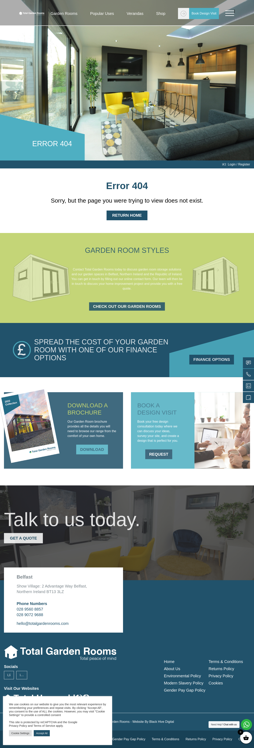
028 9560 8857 (30, 609)
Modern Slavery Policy (183, 683)
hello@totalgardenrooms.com (43, 623)
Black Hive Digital (161, 721)
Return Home (127, 215)
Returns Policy (221, 669)
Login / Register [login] (236, 164)
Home (169, 661)
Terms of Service (44, 725)
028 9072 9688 (30, 615)
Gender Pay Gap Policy (184, 690)
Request (158, 449)
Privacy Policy (221, 676)
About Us (172, 669)
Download (92, 445)
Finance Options (211, 359)
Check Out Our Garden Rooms (127, 306)
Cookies (216, 683)
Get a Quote (23, 534)
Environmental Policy (182, 676)
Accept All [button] (41, 733)
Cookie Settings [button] (20, 733)
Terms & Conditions (226, 661)
